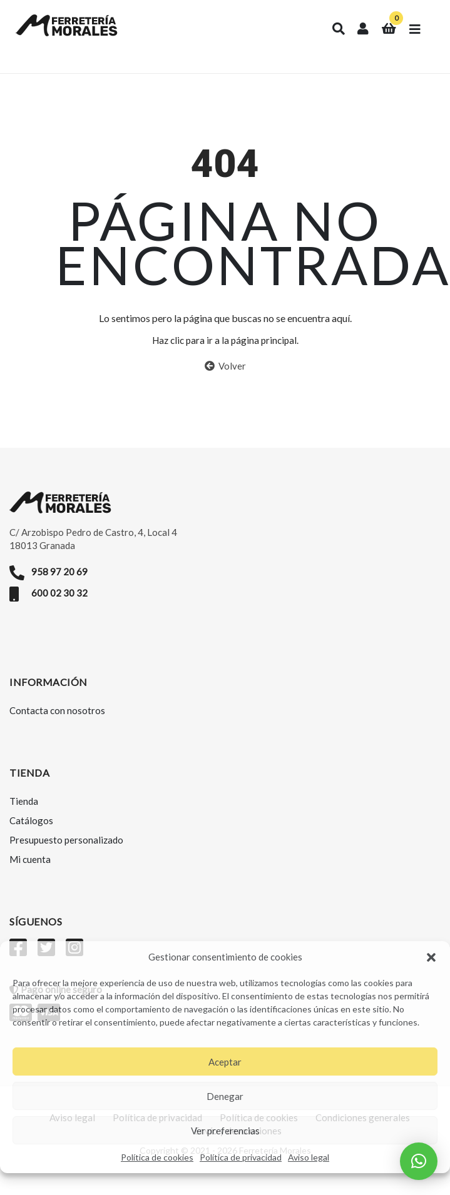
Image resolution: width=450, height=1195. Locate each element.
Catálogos (31, 820)
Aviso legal (308, 1157)
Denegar (225, 1096)
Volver (225, 365)
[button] (431, 957)
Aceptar (225, 1061)
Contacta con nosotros (57, 710)
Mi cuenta (30, 859)
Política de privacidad (241, 1157)
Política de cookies (157, 1157)
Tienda (23, 801)
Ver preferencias (225, 1130)
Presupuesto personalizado (66, 839)
